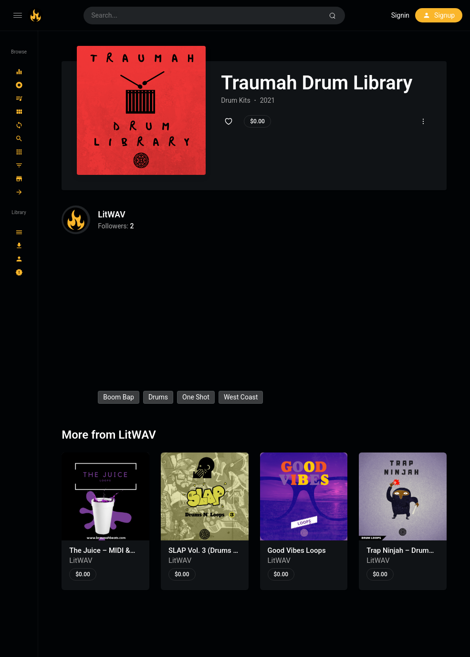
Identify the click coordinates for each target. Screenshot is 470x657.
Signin (400, 15)
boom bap (118, 397)
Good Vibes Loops (297, 550)
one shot (195, 397)
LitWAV (111, 214)
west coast (241, 397)
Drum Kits (235, 100)
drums (158, 397)
